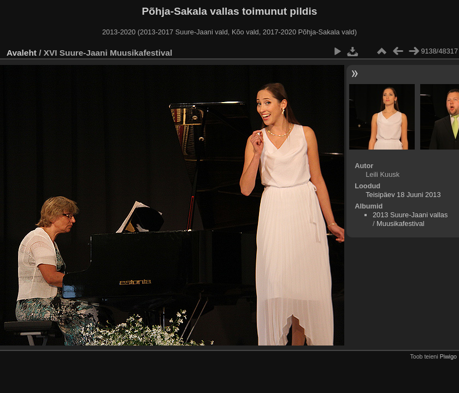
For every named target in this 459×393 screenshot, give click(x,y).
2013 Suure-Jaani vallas (410, 215)
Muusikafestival (400, 223)
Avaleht (22, 52)
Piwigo (448, 356)
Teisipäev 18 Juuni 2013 (403, 194)
